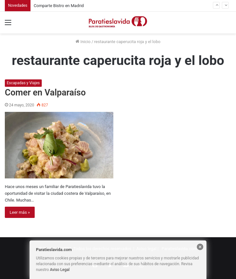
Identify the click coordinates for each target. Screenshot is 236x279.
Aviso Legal (59, 269)
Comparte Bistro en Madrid (59, 5)
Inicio (82, 41)
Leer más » (20, 212)
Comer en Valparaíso (45, 92)
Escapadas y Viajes (23, 83)
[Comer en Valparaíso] (59, 145)
